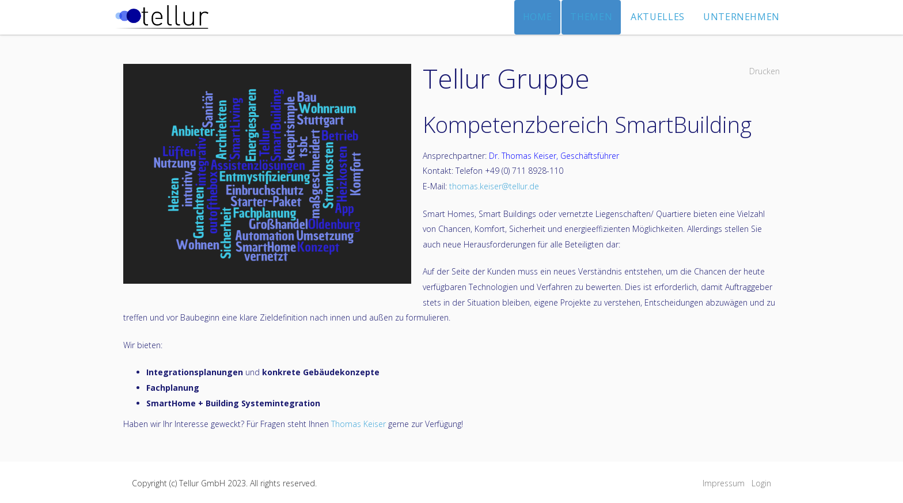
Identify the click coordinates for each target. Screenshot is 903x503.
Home (537, 16)
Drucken (764, 71)
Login (761, 483)
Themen (591, 16)
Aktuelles (658, 16)
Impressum (724, 483)
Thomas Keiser (358, 423)
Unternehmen (741, 16)
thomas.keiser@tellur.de (494, 186)
